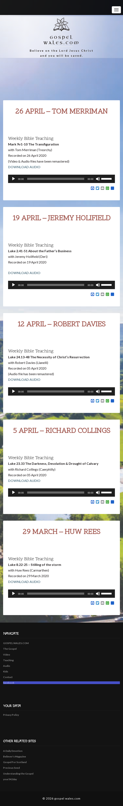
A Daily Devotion (12, 750)
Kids (5, 671)
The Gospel (10, 648)
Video (6, 654)
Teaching (8, 660)
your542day (10, 779)
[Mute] (98, 179)
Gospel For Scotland (15, 762)
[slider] (55, 179)
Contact (8, 677)
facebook (8, 682)
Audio (6, 665)
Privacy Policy (11, 714)
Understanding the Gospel (18, 773)
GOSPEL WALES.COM (16, 643)
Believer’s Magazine (14, 756)
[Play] (13, 179)
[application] (61, 179)
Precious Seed (11, 767)
